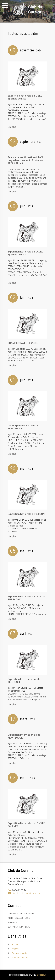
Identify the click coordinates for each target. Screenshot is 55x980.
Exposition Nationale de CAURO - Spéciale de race (26, 253)
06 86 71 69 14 (19, 890)
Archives (16, 948)
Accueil (15, 944)
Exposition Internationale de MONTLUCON (24, 736)
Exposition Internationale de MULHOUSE (24, 680)
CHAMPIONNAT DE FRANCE (23, 343)
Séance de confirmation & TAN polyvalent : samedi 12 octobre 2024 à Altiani (25, 160)
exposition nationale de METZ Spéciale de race (25, 97)
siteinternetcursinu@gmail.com (26, 893)
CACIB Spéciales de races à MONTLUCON (23, 427)
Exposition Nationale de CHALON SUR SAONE (26, 598)
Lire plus (12, 126)
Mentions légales (20, 957)
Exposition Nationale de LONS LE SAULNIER (26, 825)
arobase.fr (41, 974)
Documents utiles (20, 953)
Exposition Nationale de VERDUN (26, 514)
